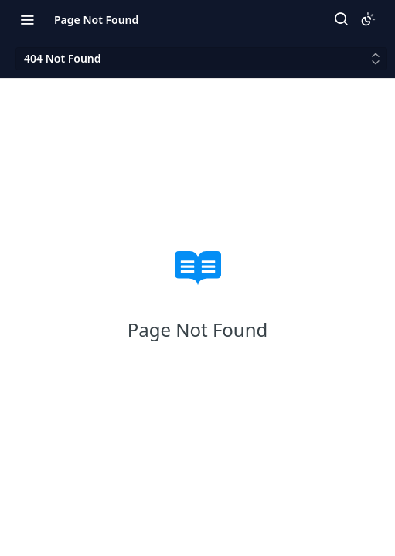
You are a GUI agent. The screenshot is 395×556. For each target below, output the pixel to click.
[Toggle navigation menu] (27, 19)
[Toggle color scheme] (368, 19)
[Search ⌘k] (340, 19)
